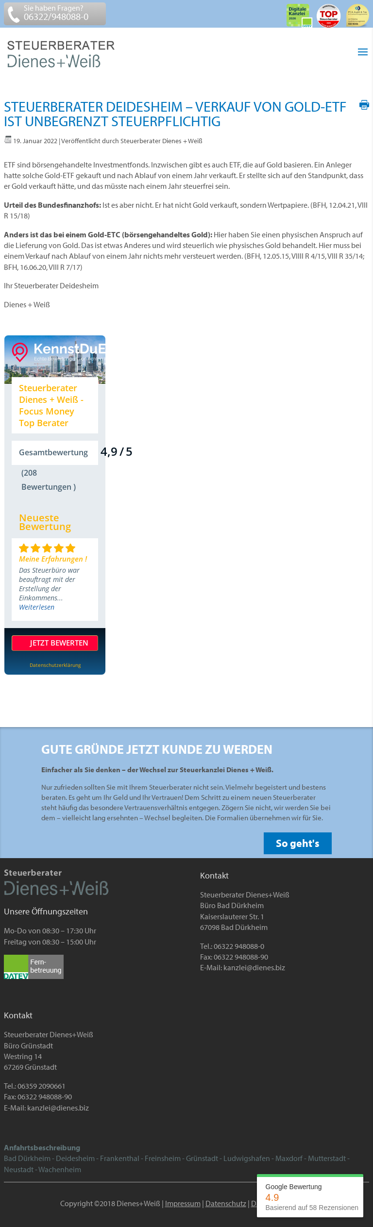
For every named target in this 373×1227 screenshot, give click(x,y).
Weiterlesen (36, 607)
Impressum (183, 1203)
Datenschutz (225, 1203)
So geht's (298, 843)
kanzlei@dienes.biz (254, 967)
